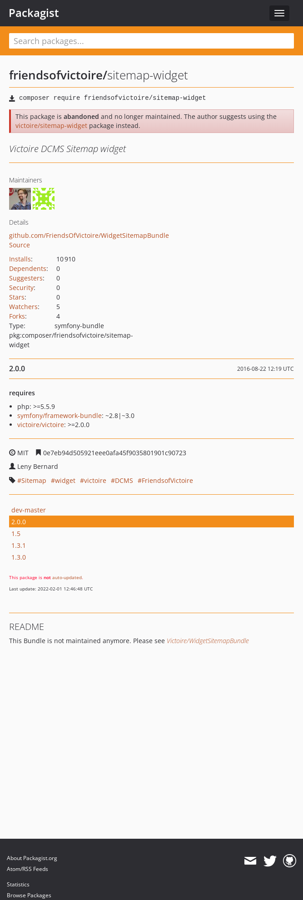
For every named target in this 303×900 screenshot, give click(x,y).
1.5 (15, 533)
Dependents (27, 268)
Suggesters (26, 278)
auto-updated (67, 577)
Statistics (18, 884)
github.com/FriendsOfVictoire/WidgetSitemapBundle (89, 235)
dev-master (28, 510)
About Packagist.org (32, 858)
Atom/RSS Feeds (27, 869)
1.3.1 (18, 545)
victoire (95, 480)
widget (65, 480)
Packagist (34, 12)
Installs (20, 259)
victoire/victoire (40, 424)
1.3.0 (18, 557)
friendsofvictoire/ (58, 75)
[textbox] (151, 41)
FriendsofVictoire (167, 480)
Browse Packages (29, 895)
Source (19, 245)
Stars (17, 297)
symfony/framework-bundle (59, 415)
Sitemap (33, 480)
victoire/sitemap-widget (51, 125)
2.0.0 (18, 521)
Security (21, 287)
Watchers (23, 306)
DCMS (124, 480)
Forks (17, 316)
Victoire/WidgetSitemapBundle (208, 640)
